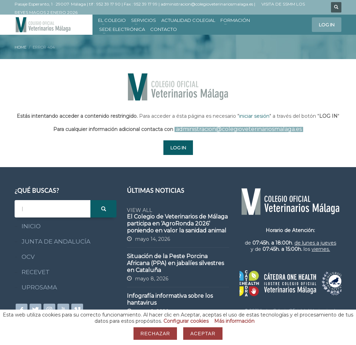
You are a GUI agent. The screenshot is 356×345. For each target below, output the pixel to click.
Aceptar (202, 333)
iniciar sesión (254, 116)
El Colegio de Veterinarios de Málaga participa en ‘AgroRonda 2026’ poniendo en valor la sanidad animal (177, 223)
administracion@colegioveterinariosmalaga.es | (208, 4)
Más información (234, 321)
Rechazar (155, 333)
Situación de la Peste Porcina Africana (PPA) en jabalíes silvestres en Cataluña (175, 263)
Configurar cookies (186, 321)
